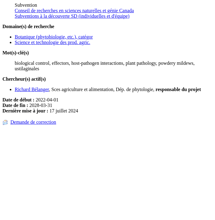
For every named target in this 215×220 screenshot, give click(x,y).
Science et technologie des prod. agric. (52, 42)
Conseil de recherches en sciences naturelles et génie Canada (74, 10)
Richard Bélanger (32, 89)
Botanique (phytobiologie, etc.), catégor (54, 36)
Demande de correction (33, 122)
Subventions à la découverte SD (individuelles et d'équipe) (72, 16)
